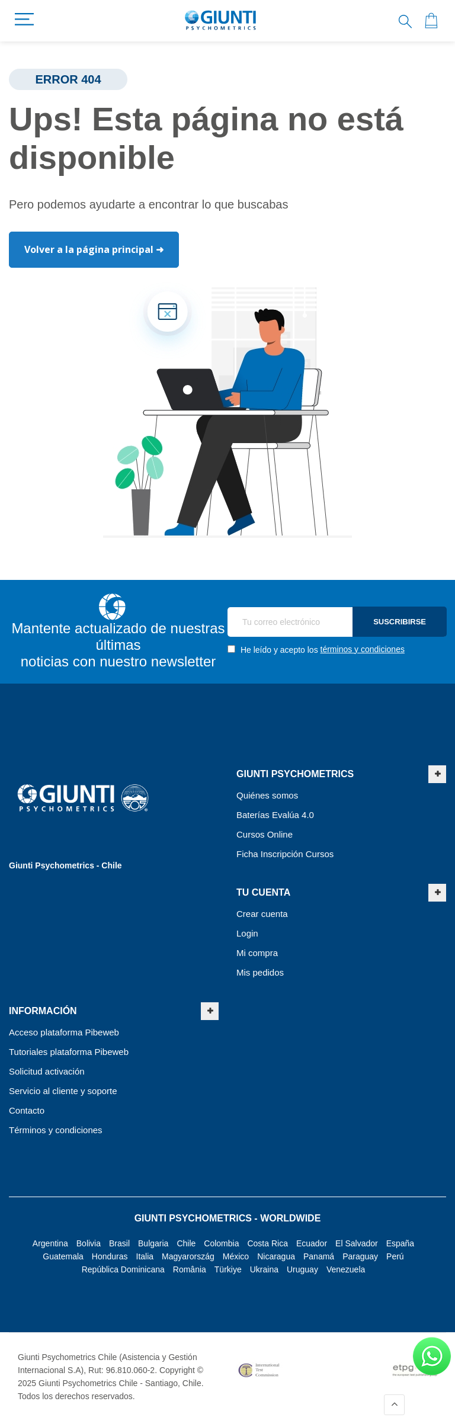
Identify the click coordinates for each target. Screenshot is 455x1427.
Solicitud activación (47, 1071)
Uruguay (302, 1269)
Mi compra (257, 953)
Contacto (26, 1110)
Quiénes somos (267, 795)
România (189, 1269)
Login (247, 933)
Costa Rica (267, 1243)
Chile (186, 1243)
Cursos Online (264, 834)
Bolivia (88, 1243)
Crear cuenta (262, 914)
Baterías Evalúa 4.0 (275, 815)
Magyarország (188, 1256)
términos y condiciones (363, 649)
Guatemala (63, 1256)
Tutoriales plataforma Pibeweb (69, 1052)
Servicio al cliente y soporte (63, 1091)
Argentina (50, 1243)
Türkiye (228, 1269)
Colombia (221, 1243)
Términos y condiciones (55, 1130)
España (400, 1243)
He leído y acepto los (316, 649)
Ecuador (311, 1243)
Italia (145, 1256)
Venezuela (345, 1269)
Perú (395, 1256)
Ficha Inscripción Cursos (285, 854)
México (236, 1256)
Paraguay (360, 1256)
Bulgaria (153, 1243)
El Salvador (356, 1243)
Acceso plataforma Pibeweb (64, 1032)
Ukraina (264, 1269)
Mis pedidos (260, 972)
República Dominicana (123, 1269)
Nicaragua (276, 1256)
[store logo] (221, 21)
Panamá (318, 1256)
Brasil (119, 1243)
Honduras (110, 1256)
